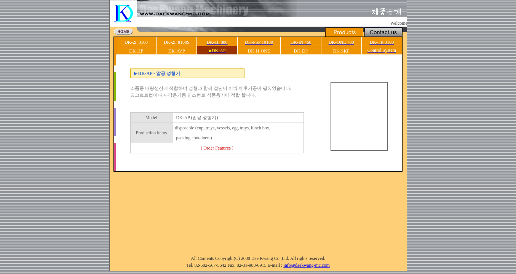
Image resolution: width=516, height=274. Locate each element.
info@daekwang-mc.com (306, 265)
